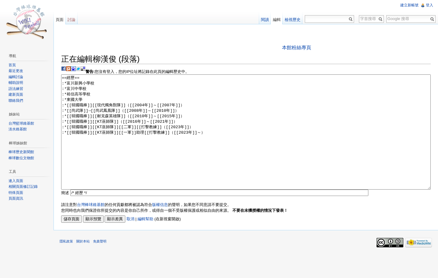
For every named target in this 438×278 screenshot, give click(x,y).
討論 (71, 19)
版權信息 (160, 227)
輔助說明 (16, 83)
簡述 (65, 215)
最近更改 (16, 71)
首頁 (12, 65)
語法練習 (16, 89)
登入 (429, 5)
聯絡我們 (16, 100)
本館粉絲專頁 (296, 47)
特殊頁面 (16, 192)
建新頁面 (16, 94)
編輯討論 (16, 77)
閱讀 (265, 19)
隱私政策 (66, 264)
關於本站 (83, 264)
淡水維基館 (18, 129)
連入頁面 (16, 181)
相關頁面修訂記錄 (23, 186)
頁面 (60, 19)
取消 (130, 241)
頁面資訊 (16, 198)
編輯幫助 (145, 241)
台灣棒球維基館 (91, 227)
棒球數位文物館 (21, 158)
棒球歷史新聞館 (21, 152)
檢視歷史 (293, 19)
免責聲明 (99, 264)
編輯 (277, 19)
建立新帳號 (409, 5)
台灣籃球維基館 (21, 123)
